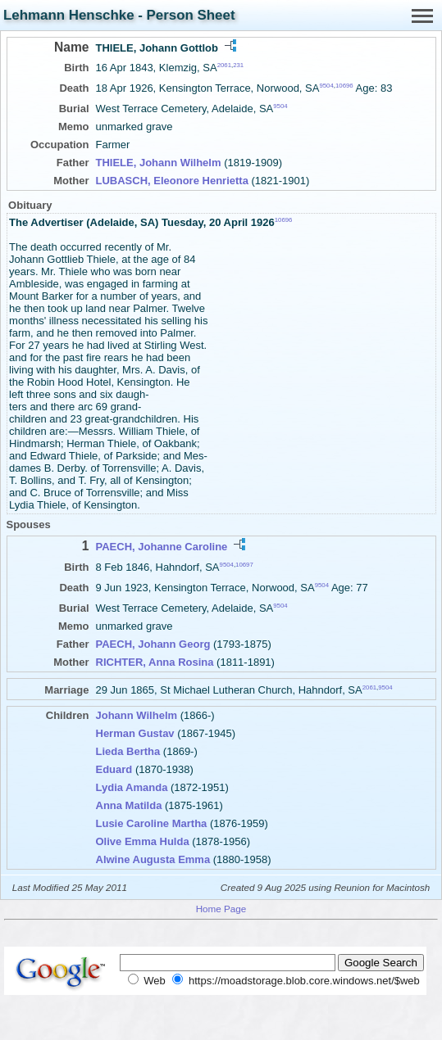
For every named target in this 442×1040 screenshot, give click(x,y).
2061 (224, 65)
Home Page (221, 908)
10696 (344, 85)
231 (238, 65)
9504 (326, 85)
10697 (244, 563)
